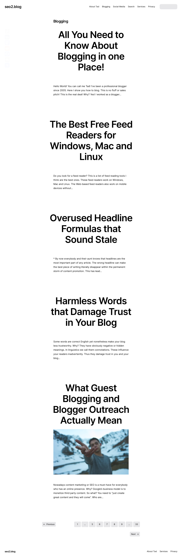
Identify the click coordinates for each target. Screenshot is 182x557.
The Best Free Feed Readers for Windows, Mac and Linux (91, 140)
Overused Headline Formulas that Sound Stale (91, 228)
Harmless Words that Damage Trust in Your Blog (91, 311)
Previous (49, 524)
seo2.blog (13, 6)
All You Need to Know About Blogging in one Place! (91, 50)
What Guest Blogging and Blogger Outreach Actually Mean (91, 404)
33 (136, 524)
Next (135, 534)
